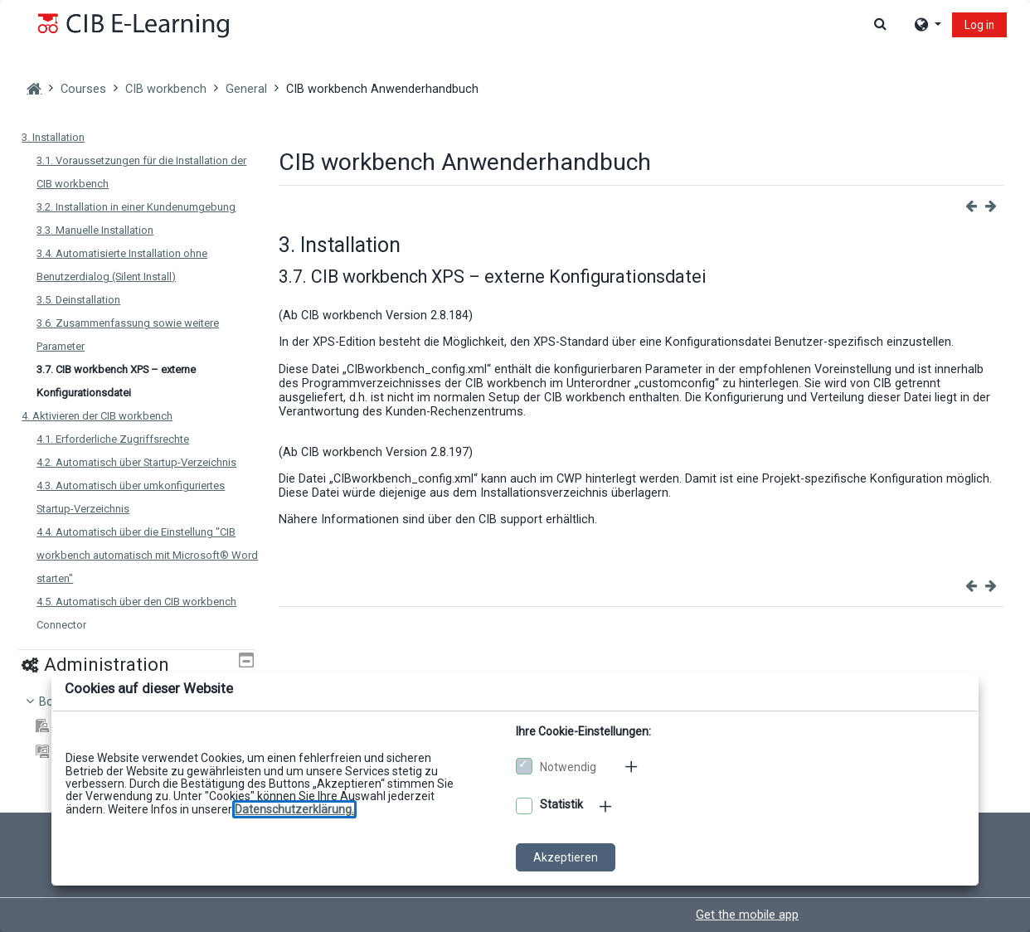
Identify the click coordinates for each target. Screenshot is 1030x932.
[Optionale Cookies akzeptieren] (524, 806)
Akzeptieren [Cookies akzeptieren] (565, 857)
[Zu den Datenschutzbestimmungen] (294, 809)
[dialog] (515, 466)
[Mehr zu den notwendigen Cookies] (632, 766)
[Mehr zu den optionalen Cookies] (607, 806)
